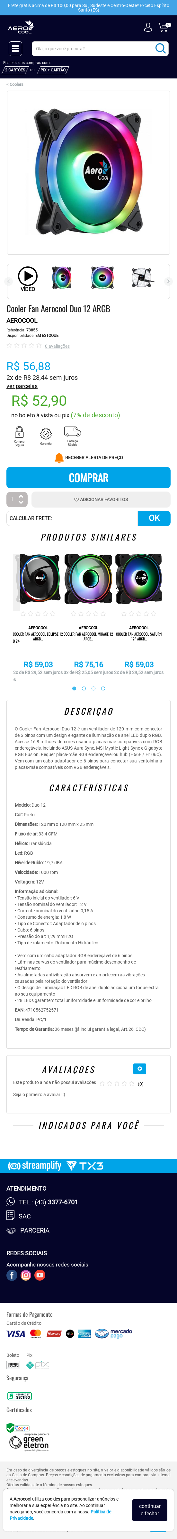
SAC (25, 1216)
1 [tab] (71, 689)
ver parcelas (22, 386)
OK (154, 518)
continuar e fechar (150, 1510)
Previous (8, 281)
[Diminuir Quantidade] (21, 503)
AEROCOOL (21, 320)
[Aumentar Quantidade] (21, 497)
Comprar (88, 477)
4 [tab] (100, 689)
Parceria (34, 1230)
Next (168, 281)
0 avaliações (57, 346)
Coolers (16, 84)
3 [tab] (90, 689)
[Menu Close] (15, 48)
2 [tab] (80, 689)
